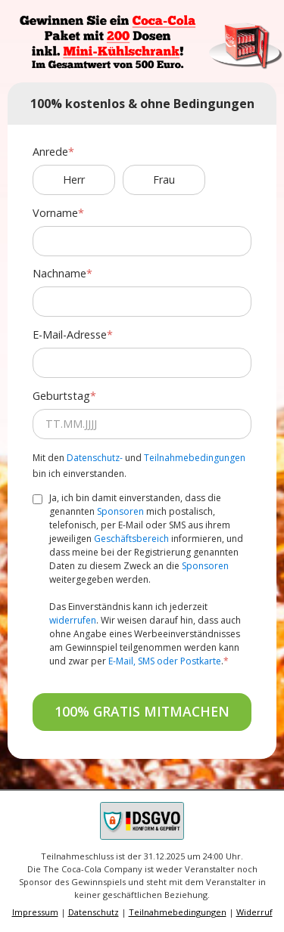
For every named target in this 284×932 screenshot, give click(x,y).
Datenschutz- (95, 457)
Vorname (55, 213)
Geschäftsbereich (131, 538)
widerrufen (72, 620)
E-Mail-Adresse (70, 334)
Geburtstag (61, 396)
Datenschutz (93, 912)
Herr (74, 180)
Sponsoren (120, 511)
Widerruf (254, 912)
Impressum (35, 912)
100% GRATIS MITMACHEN (142, 711)
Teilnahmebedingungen (194, 457)
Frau (164, 180)
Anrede (50, 151)
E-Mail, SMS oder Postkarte (164, 661)
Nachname (59, 273)
